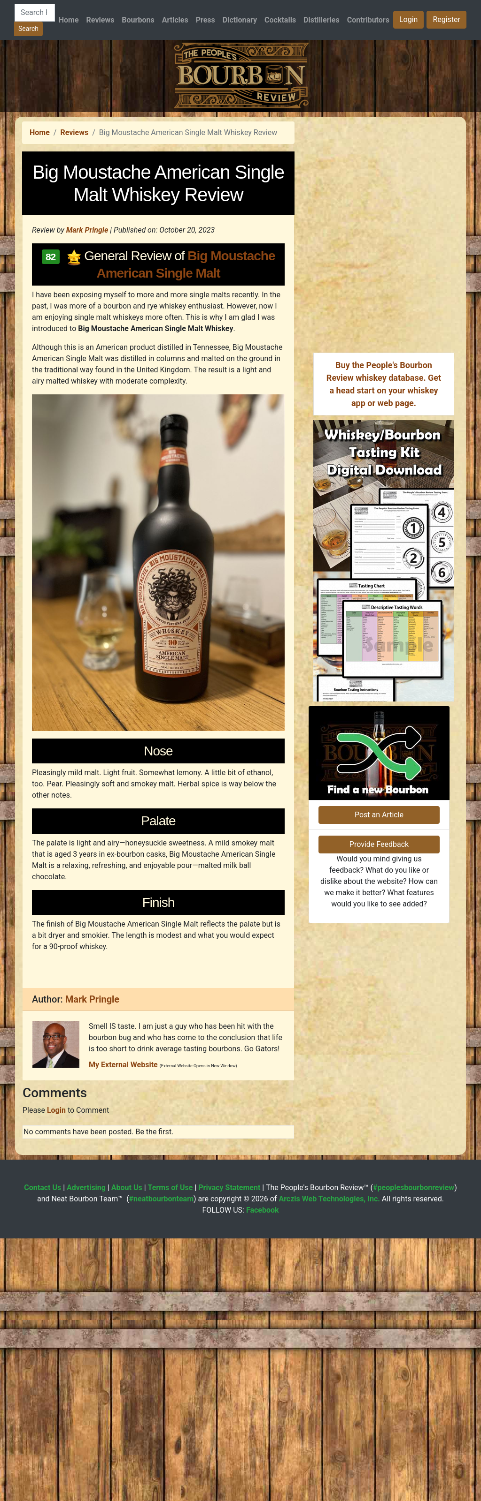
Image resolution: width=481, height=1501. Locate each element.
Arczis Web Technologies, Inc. (329, 1461)
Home (69, 19)
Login (408, 19)
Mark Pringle (87, 361)
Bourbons (138, 19)
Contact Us (42, 1450)
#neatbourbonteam (161, 1461)
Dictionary (240, 19)
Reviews (100, 19)
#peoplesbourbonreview (413, 1450)
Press (205, 19)
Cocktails (280, 19)
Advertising (86, 1450)
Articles (175, 19)
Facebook (262, 1472)
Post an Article (379, 1070)
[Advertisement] (240, 177)
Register (446, 19)
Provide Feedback (379, 1099)
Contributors (368, 19)
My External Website (123, 1327)
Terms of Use (170, 1450)
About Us (126, 1450)
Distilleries (321, 19)
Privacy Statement (229, 1450)
